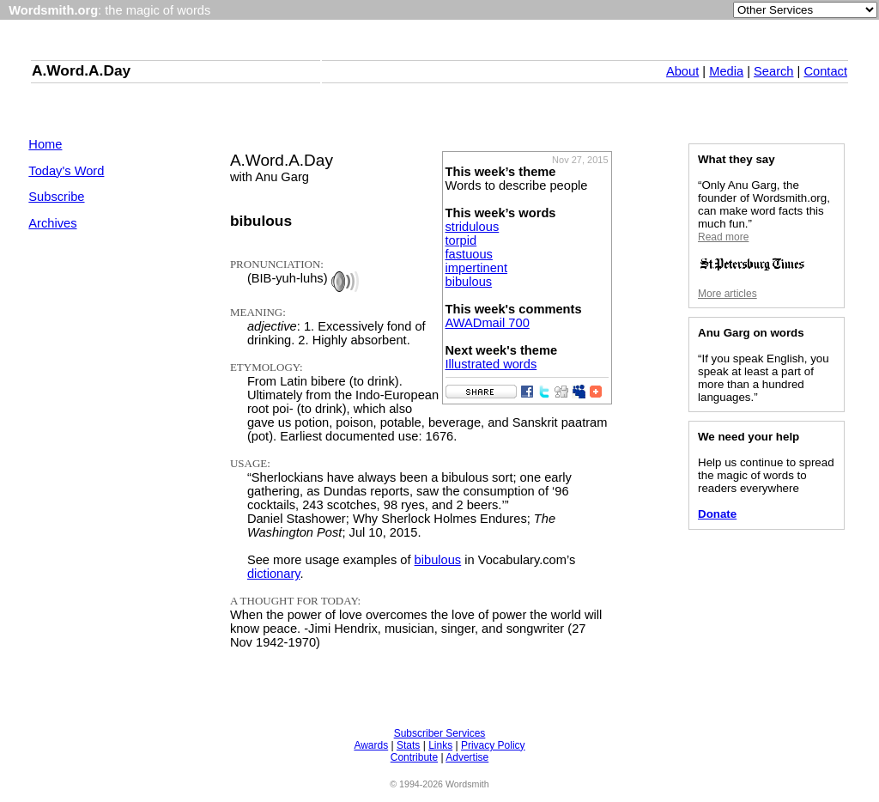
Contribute (414, 757)
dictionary (273, 573)
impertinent (477, 268)
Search (773, 71)
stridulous (473, 227)
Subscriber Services (440, 733)
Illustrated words (491, 364)
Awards (371, 745)
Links (440, 745)
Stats (408, 745)
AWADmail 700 (488, 323)
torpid (461, 240)
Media (726, 71)
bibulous (469, 282)
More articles (727, 294)
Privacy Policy (493, 745)
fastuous (469, 254)
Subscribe (56, 197)
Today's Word (66, 171)
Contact (825, 71)
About (682, 71)
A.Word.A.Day (81, 70)
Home (45, 144)
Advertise (467, 757)
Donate (717, 513)
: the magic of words (109, 10)
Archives (52, 223)
